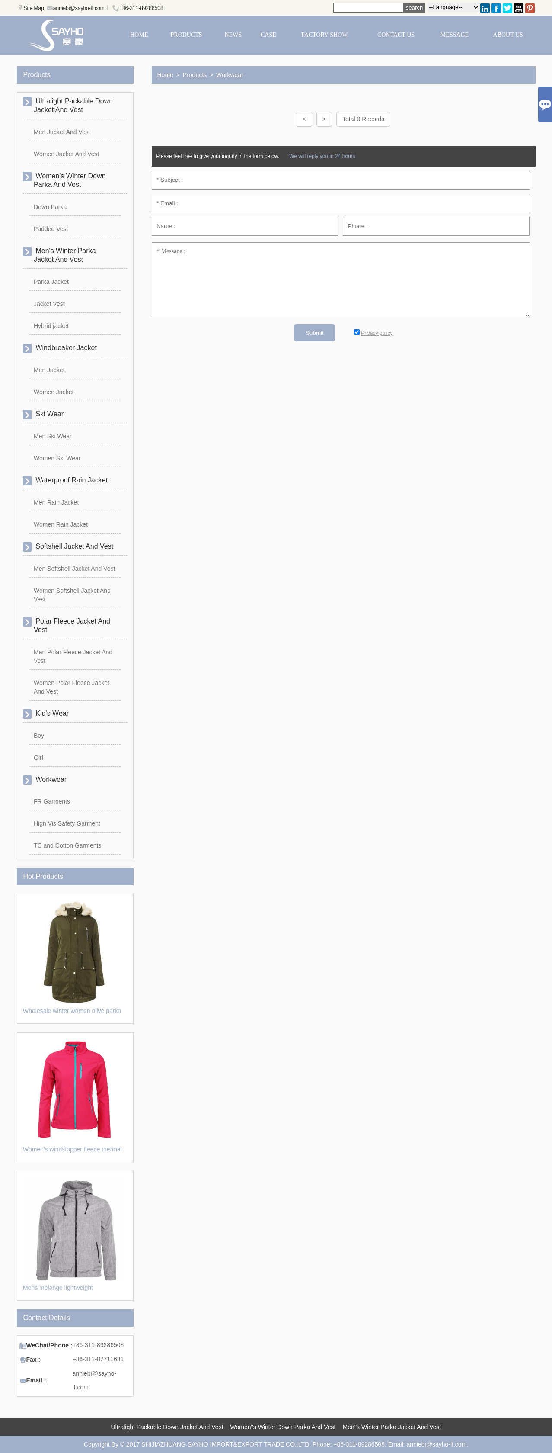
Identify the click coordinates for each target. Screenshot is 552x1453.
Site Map (34, 8)
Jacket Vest (49, 303)
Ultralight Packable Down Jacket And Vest (167, 1427)
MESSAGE (454, 35)
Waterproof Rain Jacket (71, 480)
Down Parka (50, 206)
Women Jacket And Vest (66, 154)
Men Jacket (49, 369)
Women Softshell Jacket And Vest (72, 595)
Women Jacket (53, 392)
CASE (268, 35)
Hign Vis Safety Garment (67, 823)
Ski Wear (49, 414)
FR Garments (52, 801)
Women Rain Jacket (61, 524)
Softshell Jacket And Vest (73, 546)
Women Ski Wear (57, 458)
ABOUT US (508, 35)
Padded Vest (51, 228)
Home (165, 74)
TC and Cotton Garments (67, 845)
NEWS (233, 35)
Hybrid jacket (51, 325)
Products (195, 74)
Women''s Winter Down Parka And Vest (283, 1427)
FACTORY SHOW (324, 35)
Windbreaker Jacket (65, 347)
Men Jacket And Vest (62, 132)
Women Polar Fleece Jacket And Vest (71, 687)
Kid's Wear (51, 713)
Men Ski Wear (53, 436)
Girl (38, 757)
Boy (39, 735)
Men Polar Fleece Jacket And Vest (73, 656)
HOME (139, 35)
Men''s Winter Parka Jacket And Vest (392, 1427)
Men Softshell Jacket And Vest (74, 568)
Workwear (229, 74)
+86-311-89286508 (141, 8)
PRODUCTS (186, 35)
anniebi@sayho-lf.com (79, 8)
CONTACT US (396, 35)
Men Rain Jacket (56, 502)
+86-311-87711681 (98, 1359)
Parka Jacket (51, 281)
